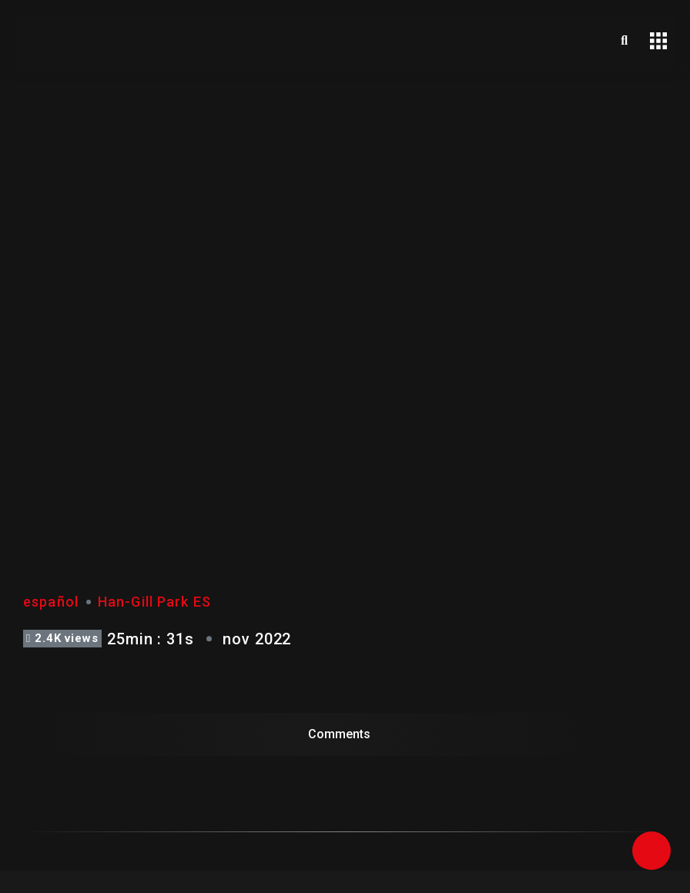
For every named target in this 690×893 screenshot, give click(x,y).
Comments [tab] (339, 734)
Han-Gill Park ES (154, 602)
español (51, 602)
